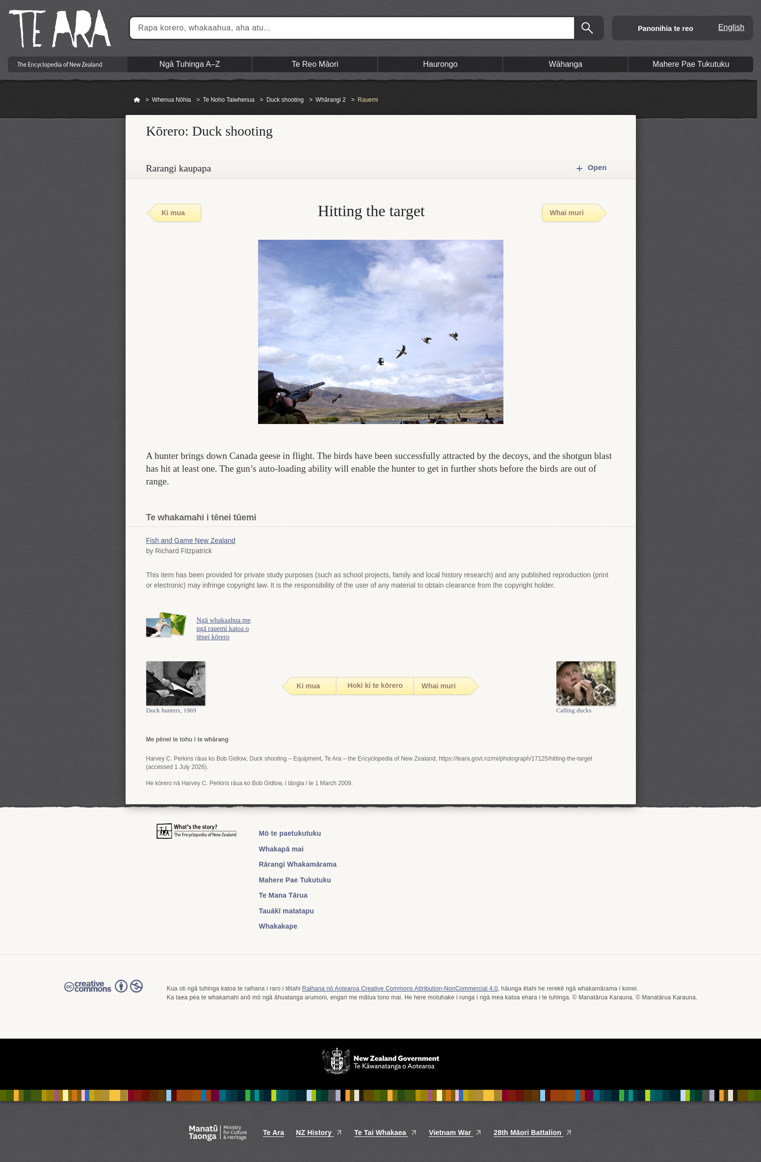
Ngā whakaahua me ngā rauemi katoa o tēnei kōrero (224, 629)
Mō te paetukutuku (290, 833)
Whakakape (278, 926)
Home (136, 100)
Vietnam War (455, 1132)
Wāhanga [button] (566, 64)
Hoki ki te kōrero (375, 685)
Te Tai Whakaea (385, 1132)
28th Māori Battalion (533, 1132)
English (731, 27)
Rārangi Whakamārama (298, 864)
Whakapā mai (281, 849)
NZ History (319, 1132)
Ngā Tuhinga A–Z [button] (189, 64)
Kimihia (588, 28)
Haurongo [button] (440, 64)
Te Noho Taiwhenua (228, 99)
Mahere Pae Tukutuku (295, 880)
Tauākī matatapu (286, 911)
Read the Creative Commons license (103, 993)
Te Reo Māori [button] (314, 64)
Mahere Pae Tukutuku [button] (691, 64)
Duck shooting (285, 99)
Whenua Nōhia (171, 99)
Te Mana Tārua (283, 895)
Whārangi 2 (330, 99)
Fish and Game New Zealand (191, 540)
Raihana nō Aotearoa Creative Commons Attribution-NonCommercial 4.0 (400, 988)
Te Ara (273, 1132)
